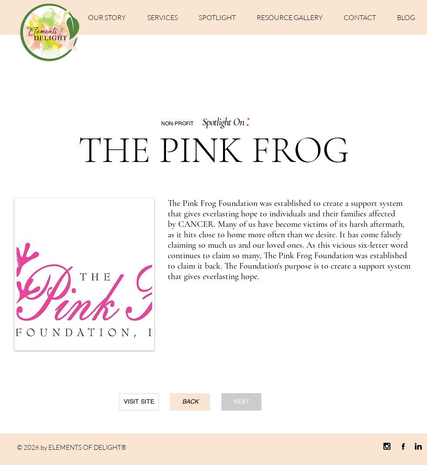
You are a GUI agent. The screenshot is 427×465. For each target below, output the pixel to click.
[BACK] (190, 402)
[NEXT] (241, 402)
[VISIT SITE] (139, 402)
